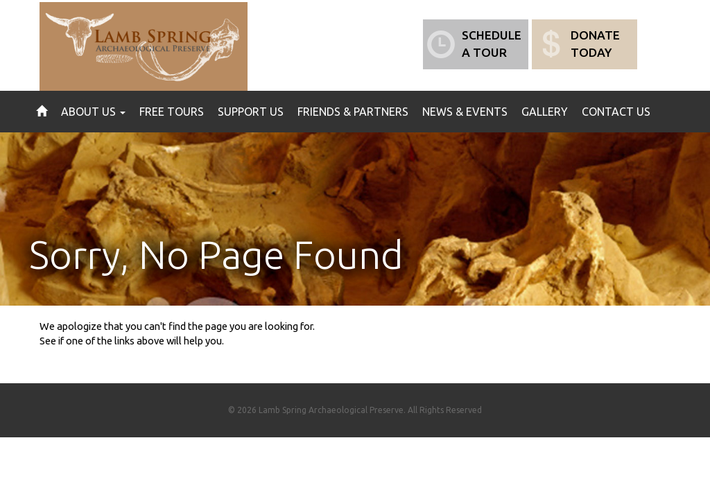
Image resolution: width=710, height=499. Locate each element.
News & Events (465, 111)
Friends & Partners (352, 111)
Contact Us (616, 111)
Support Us (251, 111)
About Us (93, 111)
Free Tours (171, 111)
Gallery (544, 111)
